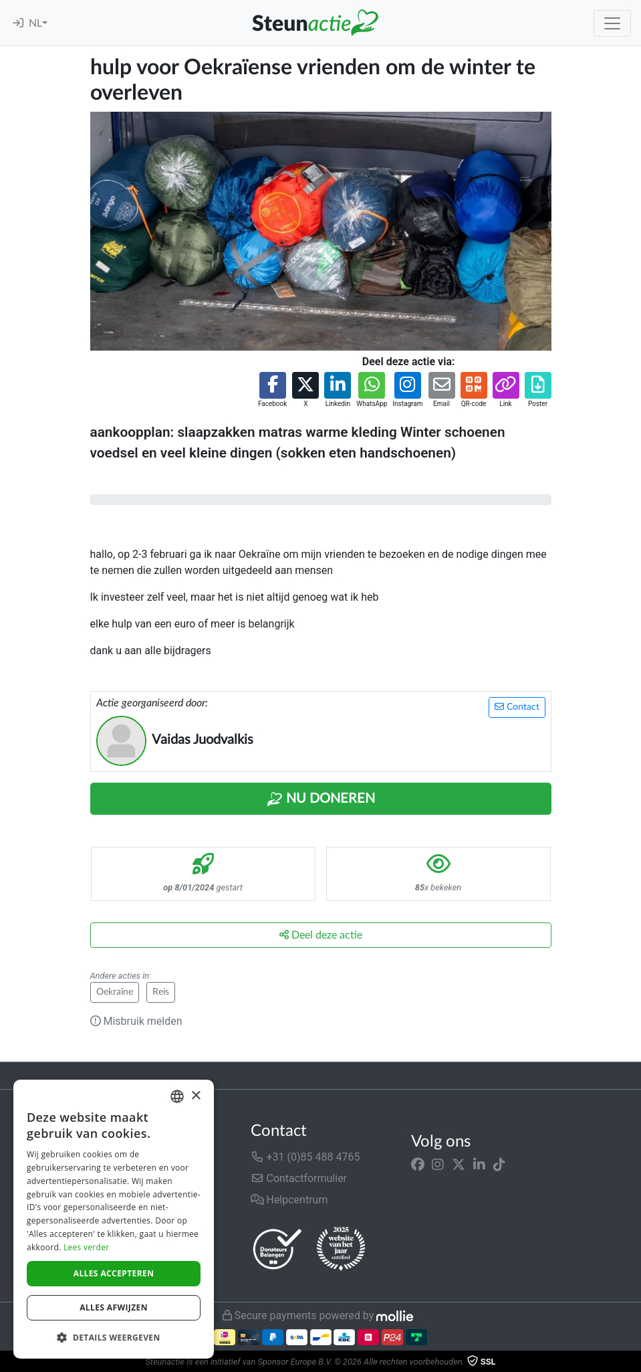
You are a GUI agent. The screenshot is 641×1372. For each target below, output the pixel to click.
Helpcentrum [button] (289, 1199)
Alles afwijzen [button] (114, 1307)
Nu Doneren (321, 799)
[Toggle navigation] (612, 23)
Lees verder (86, 1247)
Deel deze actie (320, 935)
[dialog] (113, 1219)
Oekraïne (114, 992)
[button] (272, 390)
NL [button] (35, 23)
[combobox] (177, 1096)
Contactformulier (299, 1178)
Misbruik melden (136, 1021)
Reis (160, 992)
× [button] (195, 1096)
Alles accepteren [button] (114, 1273)
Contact (517, 707)
